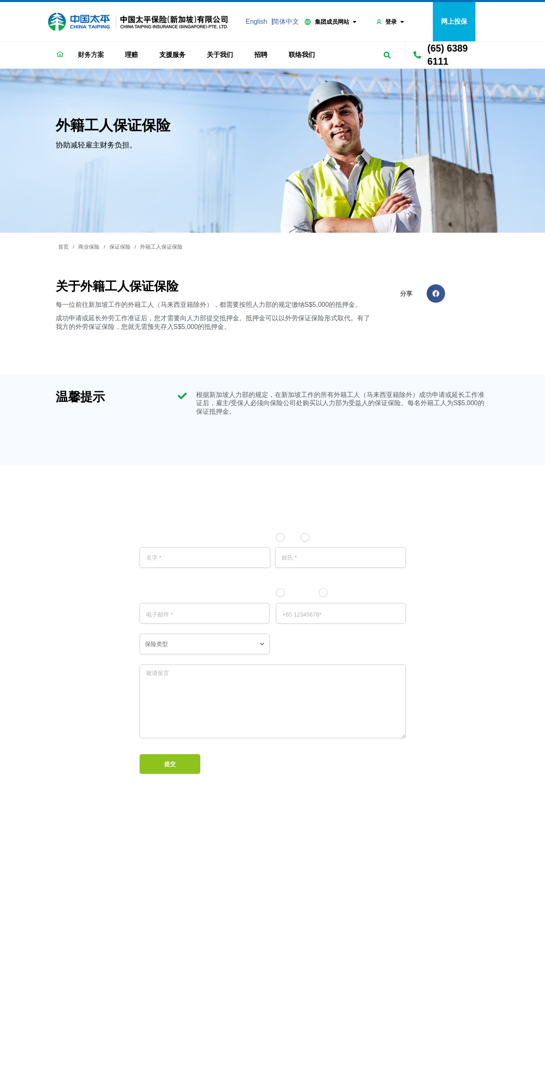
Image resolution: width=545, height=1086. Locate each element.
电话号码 (344, 592)
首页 (63, 247)
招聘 (262, 55)
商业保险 (89, 247)
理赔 (133, 55)
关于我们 (222, 55)
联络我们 (304, 55)
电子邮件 (301, 592)
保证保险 (120, 247)
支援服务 (174, 55)
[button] (436, 293)
